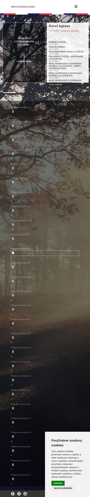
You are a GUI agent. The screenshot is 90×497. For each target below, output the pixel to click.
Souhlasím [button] (58, 483)
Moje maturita (57, 47)
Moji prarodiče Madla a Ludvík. (66, 52)
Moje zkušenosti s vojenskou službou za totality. (65, 74)
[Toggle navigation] (76, 6)
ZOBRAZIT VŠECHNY (70, 31)
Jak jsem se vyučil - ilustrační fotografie (66, 57)
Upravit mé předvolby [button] (63, 488)
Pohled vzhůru (57, 42)
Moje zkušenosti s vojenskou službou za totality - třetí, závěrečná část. (65, 66)
